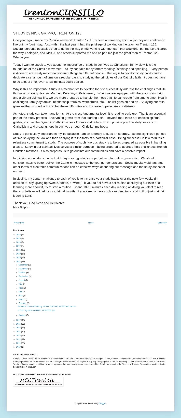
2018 (18, 261)
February (23, 303)
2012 (18, 339)
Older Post (162, 223)
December (23, 265)
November (23, 269)
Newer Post (19, 223)
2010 (18, 347)
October (22, 272)
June (21, 288)
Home (91, 223)
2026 (18, 234)
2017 (18, 320)
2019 (18, 257)
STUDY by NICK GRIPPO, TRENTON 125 (36, 310)
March (22, 299)
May (21, 292)
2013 (18, 335)
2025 (18, 238)
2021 (18, 250)
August (22, 280)
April (21, 295)
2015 (18, 328)
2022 (18, 246)
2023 (18, 242)
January (22, 315)
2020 (18, 254)
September (24, 276)
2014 (18, 331)
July (21, 284)
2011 (18, 343)
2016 (18, 324)
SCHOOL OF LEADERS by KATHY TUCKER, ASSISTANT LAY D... (47, 306)
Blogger (102, 403)
